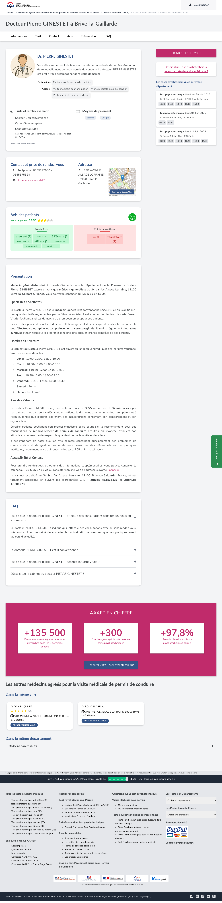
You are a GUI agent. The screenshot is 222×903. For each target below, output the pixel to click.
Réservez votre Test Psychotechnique (111, 666)
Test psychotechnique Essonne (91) (28, 820)
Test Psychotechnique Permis (76, 801)
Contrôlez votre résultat (179, 844)
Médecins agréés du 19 (24, 748)
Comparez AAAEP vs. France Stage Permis (31, 866)
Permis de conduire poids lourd (80, 847)
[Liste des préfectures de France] (191, 816)
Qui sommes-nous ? (21, 851)
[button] (122, 180)
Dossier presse (18, 847)
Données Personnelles (45, 898)
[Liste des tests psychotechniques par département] (191, 802)
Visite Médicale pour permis (128, 801)
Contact (54, 36)
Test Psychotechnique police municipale (137, 843)
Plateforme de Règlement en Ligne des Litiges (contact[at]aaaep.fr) (119, 898)
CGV (28, 898)
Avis (70, 36)
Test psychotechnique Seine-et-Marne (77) (31, 809)
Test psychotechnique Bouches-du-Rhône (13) (33, 831)
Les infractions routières (76, 858)
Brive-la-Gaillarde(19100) (116, 12)
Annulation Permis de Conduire (80, 814)
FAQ (108, 36)
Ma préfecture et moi (128, 806)
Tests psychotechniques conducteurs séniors (86, 854)
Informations (18, 36)
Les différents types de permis (79, 843)
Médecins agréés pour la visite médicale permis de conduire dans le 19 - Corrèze (58, 12)
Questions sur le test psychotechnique (134, 795)
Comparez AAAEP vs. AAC (24, 858)
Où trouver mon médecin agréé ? (133, 810)
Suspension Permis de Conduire (80, 810)
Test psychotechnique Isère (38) (26, 812)
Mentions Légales (14, 898)
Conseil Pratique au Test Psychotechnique (85, 828)
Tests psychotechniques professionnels (135, 816)
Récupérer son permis (71, 795)
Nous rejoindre (18, 854)
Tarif (38, 36)
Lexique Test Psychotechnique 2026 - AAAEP (87, 806)
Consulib (114, 471)
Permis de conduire (70, 835)
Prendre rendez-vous (186, 53)
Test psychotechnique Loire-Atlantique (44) (32, 835)
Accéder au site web (32, 180)
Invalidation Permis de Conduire (80, 817)
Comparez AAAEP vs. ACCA (25, 862)
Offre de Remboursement (71, 898)
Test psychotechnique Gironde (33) (28, 827)
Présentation (89, 36)
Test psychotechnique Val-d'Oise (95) (29, 801)
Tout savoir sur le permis (76, 840)
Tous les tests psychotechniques (24, 795)
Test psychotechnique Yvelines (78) (28, 824)
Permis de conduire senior (77, 851)
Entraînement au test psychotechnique (81, 824)
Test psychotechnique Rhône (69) (27, 816)
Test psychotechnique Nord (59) (26, 805)
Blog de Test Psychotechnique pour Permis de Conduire (84, 866)
